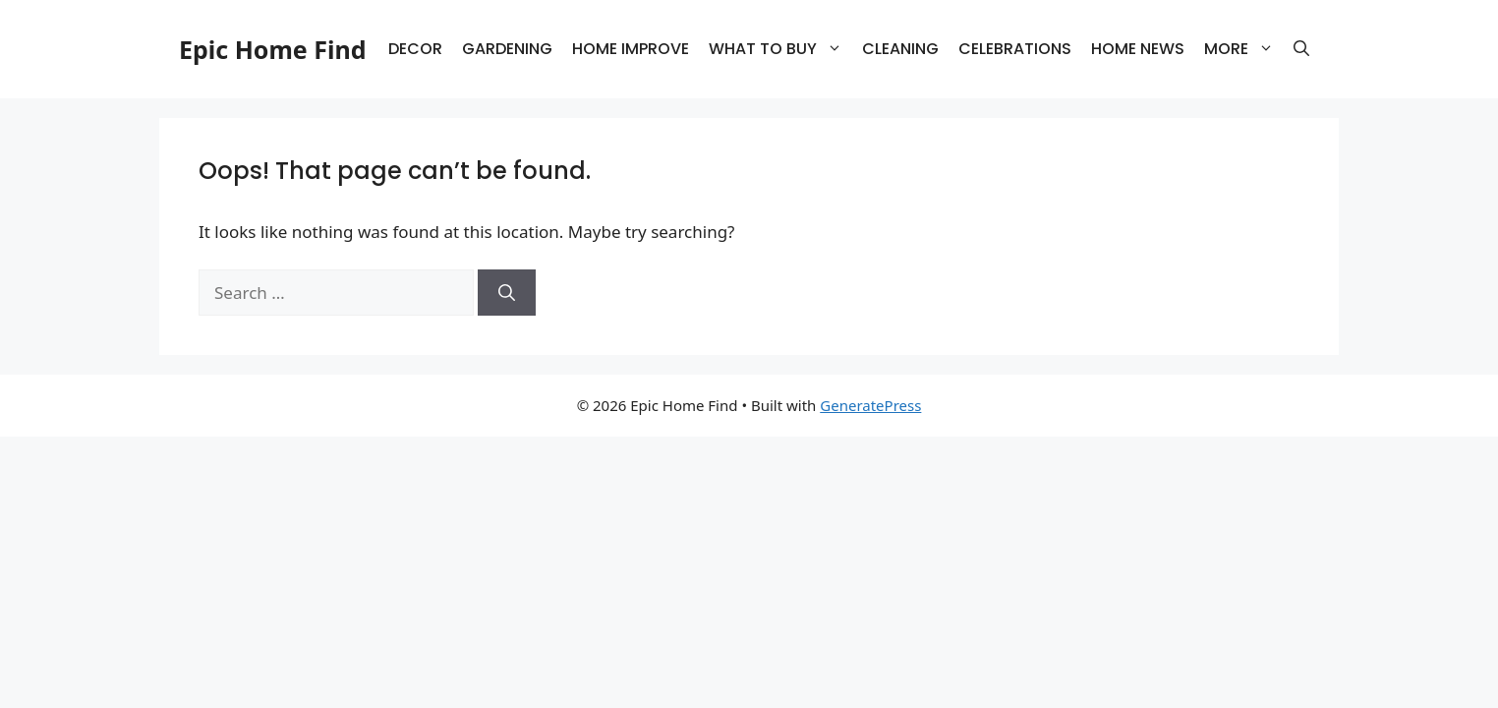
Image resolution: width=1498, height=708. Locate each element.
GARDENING (507, 48)
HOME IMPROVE (630, 48)
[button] (1301, 49)
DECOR (415, 48)
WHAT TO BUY (780, 49)
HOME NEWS (1137, 48)
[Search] (507, 293)
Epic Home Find (272, 49)
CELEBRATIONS (1014, 48)
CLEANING (900, 48)
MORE (1244, 49)
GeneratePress (870, 405)
